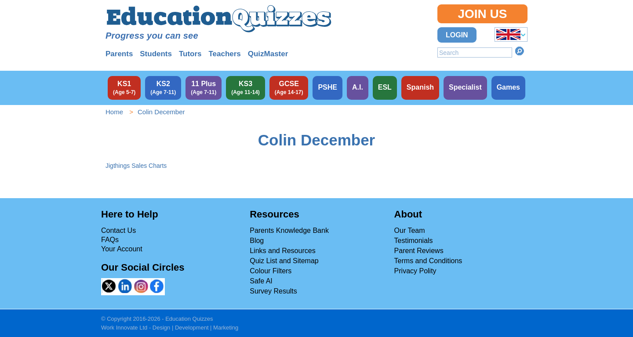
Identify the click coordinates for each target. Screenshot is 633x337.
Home (114, 112)
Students (156, 54)
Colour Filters (270, 271)
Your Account (121, 249)
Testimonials (413, 240)
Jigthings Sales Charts (136, 165)
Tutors (190, 54)
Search (519, 51)
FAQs (110, 239)
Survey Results (273, 291)
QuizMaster (268, 54)
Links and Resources (282, 250)
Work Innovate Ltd (124, 327)
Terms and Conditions (428, 261)
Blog (257, 240)
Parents (119, 54)
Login (457, 35)
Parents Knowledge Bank (289, 230)
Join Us (482, 14)
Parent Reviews (419, 250)
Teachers (224, 54)
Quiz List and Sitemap (284, 261)
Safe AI (261, 281)
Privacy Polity (415, 271)
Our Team (409, 230)
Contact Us (118, 230)
